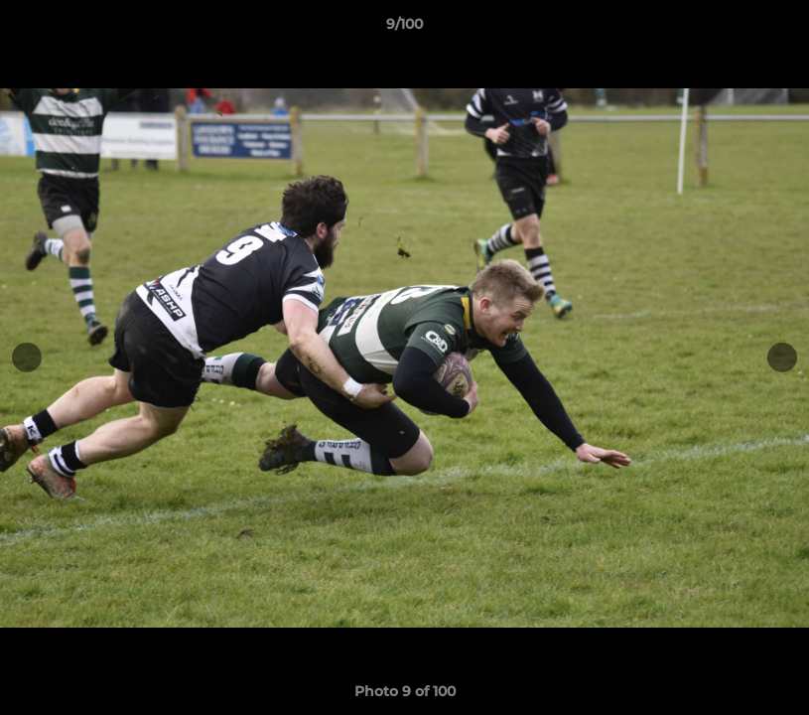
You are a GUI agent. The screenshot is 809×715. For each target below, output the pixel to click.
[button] (773, 29)
